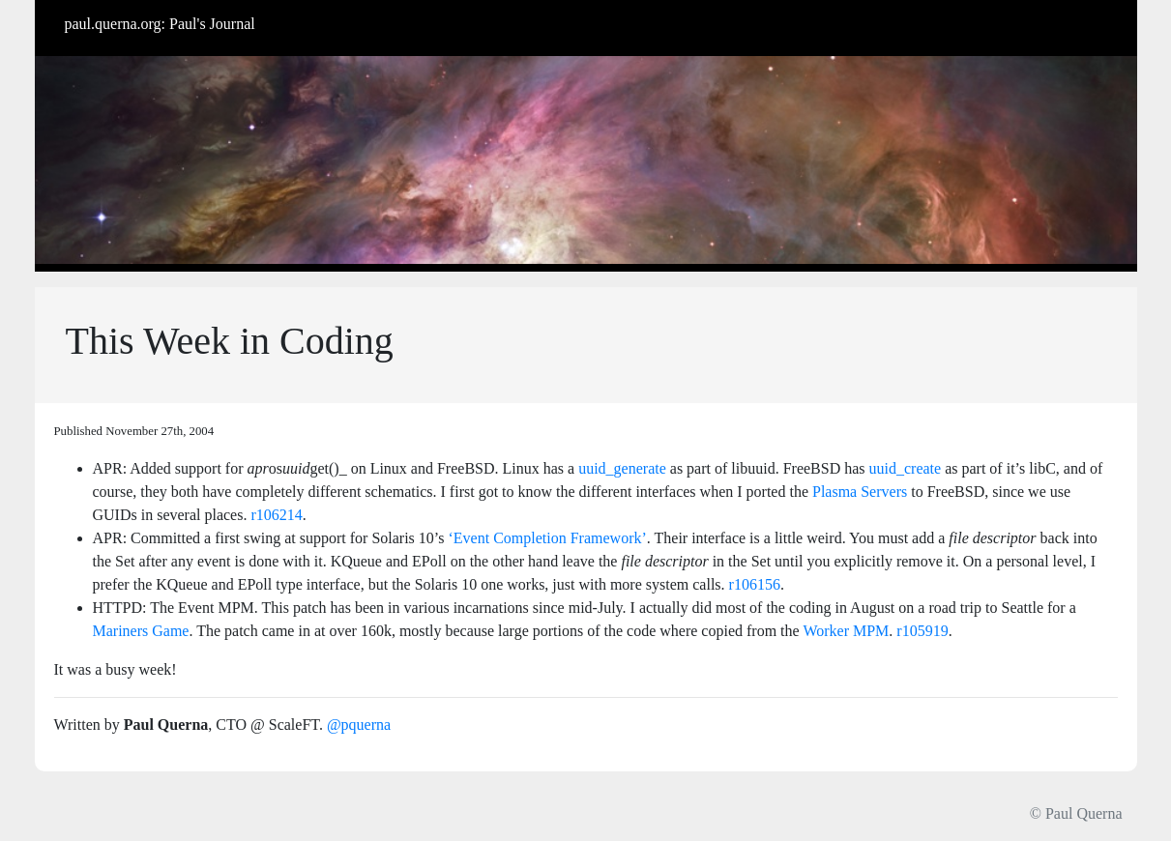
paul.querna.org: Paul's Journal (160, 23)
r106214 (276, 515)
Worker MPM (846, 631)
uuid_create (905, 468)
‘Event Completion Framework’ (548, 538)
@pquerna (359, 724)
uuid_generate (622, 468)
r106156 (754, 584)
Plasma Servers (859, 491)
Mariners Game (141, 631)
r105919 (922, 631)
